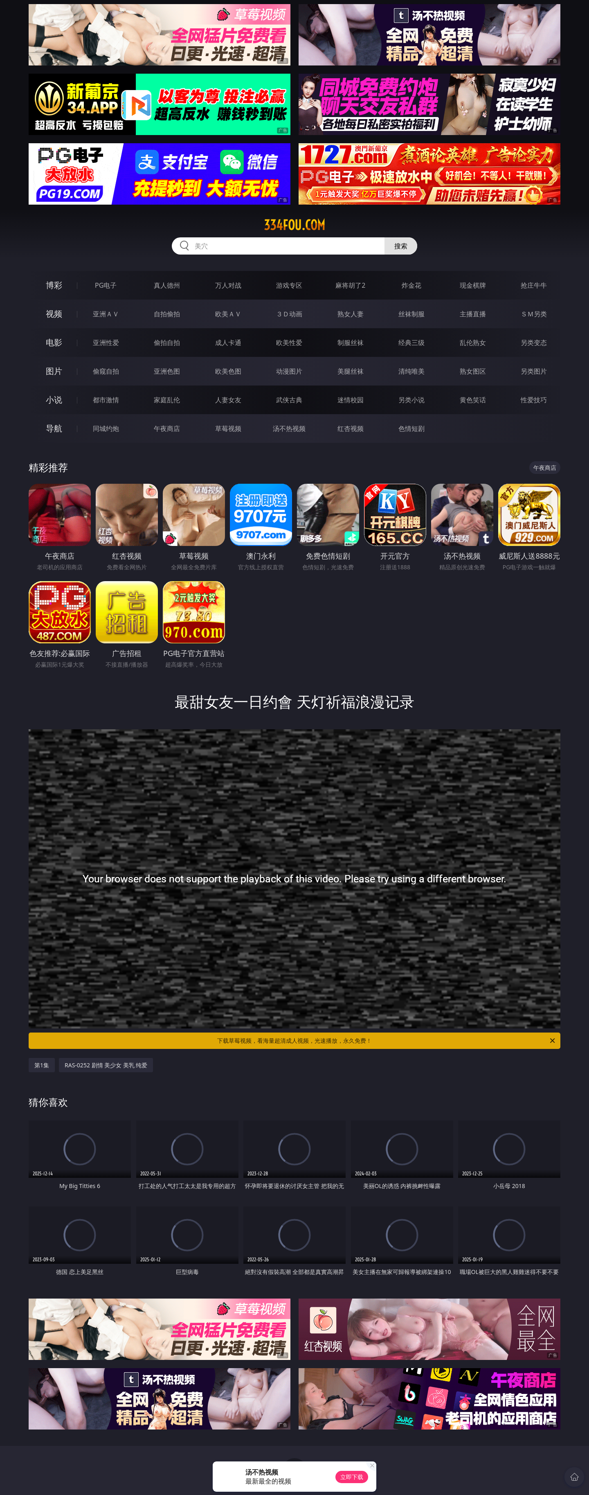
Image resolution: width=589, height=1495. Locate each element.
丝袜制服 (411, 313)
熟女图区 (473, 371)
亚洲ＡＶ (106, 313)
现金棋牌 (473, 285)
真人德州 (167, 285)
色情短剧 (411, 428)
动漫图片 (289, 371)
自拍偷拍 (167, 313)
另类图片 (534, 371)
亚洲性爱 (106, 342)
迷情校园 (350, 399)
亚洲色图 (167, 371)
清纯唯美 (411, 371)
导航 (54, 428)
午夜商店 (167, 428)
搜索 (400, 245)
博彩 (54, 285)
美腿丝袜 (350, 371)
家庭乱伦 (167, 399)
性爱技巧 (534, 399)
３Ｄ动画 (289, 313)
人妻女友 (228, 399)
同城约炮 (106, 428)
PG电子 (106, 285)
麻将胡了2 (350, 285)
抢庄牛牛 (534, 285)
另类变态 (534, 342)
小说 (54, 399)
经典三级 (411, 342)
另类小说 (411, 399)
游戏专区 (289, 285)
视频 (54, 313)
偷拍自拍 (167, 342)
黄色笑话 (473, 399)
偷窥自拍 (106, 371)
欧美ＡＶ (228, 313)
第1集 (41, 1065)
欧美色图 (228, 371)
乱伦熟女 (473, 342)
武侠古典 (289, 399)
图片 (54, 371)
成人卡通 (228, 342)
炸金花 (411, 285)
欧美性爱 (289, 342)
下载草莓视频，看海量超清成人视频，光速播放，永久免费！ (386, 1041)
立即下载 (351, 1477)
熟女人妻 (350, 313)
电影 (54, 342)
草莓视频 (228, 428)
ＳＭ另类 (534, 313)
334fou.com (294, 225)
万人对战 (228, 285)
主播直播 (473, 313)
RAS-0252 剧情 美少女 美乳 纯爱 (106, 1065)
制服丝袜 (350, 342)
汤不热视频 (289, 428)
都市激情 (106, 399)
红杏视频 (350, 428)
